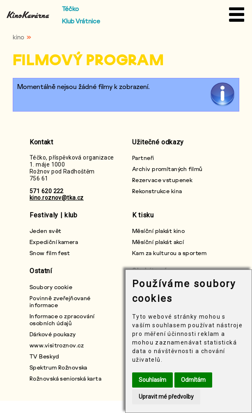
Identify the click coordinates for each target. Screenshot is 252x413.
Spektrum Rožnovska (58, 367)
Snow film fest (50, 252)
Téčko (70, 8)
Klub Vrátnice (81, 21)
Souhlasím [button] (152, 379)
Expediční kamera (54, 241)
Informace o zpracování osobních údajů (62, 319)
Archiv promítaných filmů (167, 168)
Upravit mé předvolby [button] (166, 396)
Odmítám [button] (193, 379)
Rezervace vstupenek (162, 179)
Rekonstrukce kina (157, 190)
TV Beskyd (44, 356)
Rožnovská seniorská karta (65, 378)
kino (18, 37)
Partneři (143, 157)
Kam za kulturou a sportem (169, 252)
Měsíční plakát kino (158, 230)
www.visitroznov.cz (57, 345)
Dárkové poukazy (53, 334)
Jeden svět (45, 230)
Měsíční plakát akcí (158, 241)
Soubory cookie (51, 286)
